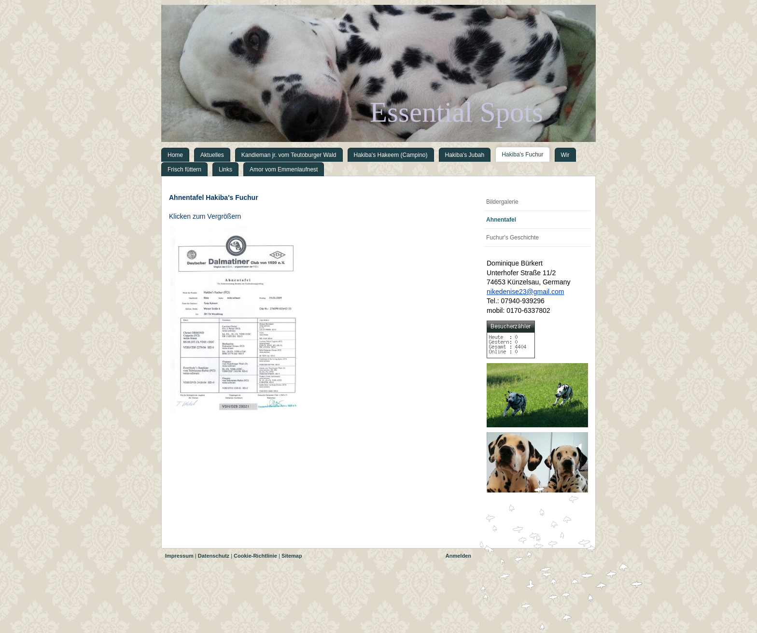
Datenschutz (213, 556)
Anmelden (458, 556)
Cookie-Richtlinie (255, 556)
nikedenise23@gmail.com (525, 291)
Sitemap (291, 556)
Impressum (179, 556)
